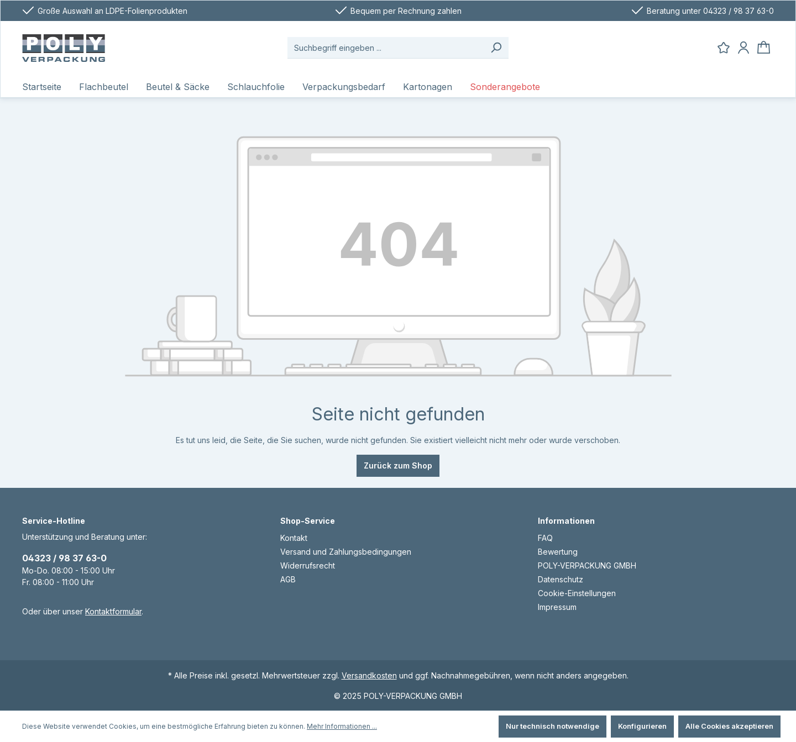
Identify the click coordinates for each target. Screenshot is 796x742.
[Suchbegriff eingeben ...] (385, 47)
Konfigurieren (642, 726)
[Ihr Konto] (743, 47)
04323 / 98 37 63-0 (64, 558)
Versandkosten (369, 675)
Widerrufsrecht (307, 565)
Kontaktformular (113, 611)
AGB (288, 579)
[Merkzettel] (724, 47)
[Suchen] (496, 47)
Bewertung (558, 551)
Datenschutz (560, 579)
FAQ (545, 538)
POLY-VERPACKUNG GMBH (587, 565)
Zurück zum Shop (398, 465)
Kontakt (293, 538)
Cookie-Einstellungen (577, 593)
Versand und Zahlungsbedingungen (345, 551)
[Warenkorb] (763, 47)
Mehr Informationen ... (342, 726)
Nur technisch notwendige (552, 726)
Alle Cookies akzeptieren (729, 726)
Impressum (557, 607)
